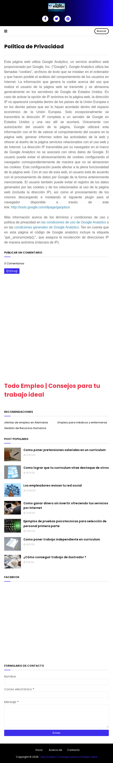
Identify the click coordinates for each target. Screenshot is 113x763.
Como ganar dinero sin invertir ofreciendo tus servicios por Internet (65, 505)
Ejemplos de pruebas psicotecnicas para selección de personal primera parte (65, 523)
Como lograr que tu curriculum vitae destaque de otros (66, 468)
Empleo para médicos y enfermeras (82, 422)
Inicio (39, 750)
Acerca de (55, 750)
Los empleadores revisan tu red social (52, 485)
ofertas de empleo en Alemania (26, 422)
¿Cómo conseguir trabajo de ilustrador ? (54, 557)
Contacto (73, 750)
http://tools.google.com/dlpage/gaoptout (40, 207)
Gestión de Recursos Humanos (25, 428)
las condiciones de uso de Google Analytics (73, 222)
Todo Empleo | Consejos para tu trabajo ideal (68, 757)
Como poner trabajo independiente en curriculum (61, 539)
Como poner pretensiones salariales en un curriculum (64, 450)
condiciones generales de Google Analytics (46, 227)
